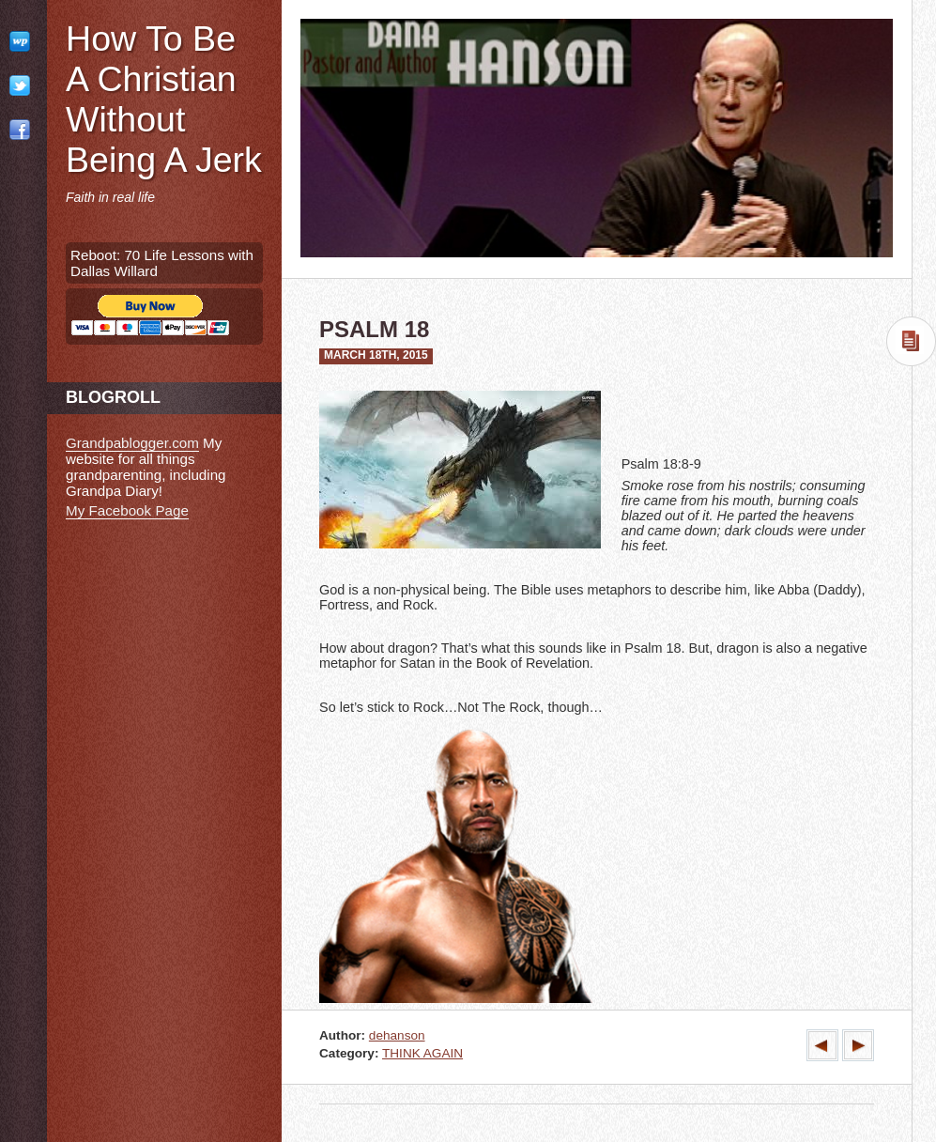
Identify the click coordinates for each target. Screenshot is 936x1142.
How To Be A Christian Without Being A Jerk (164, 99)
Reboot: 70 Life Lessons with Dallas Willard (161, 263)
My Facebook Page (127, 510)
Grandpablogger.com (132, 443)
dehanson (397, 1035)
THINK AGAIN (422, 1053)
